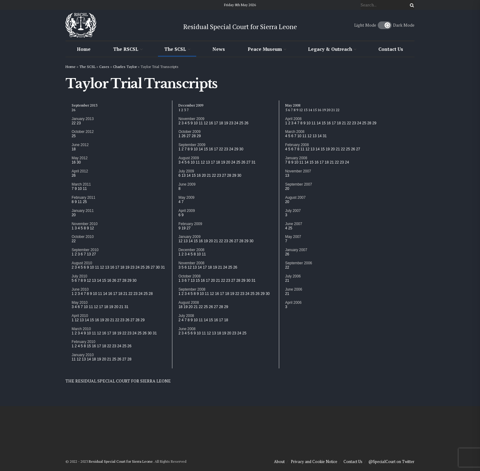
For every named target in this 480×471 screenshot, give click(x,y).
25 (74, 136)
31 (163, 267)
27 (94, 254)
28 (124, 280)
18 (74, 149)
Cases (104, 66)
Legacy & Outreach (330, 49)
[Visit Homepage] (81, 25)
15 (104, 280)
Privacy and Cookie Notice (314, 461)
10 (80, 189)
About (279, 461)
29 (129, 280)
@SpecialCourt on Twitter (391, 461)
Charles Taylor (125, 66)
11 (85, 189)
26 (73, 109)
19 (127, 267)
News (218, 49)
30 (79, 162)
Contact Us (390, 49)
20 (74, 215)
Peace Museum (265, 49)
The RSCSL (125, 49)
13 (89, 254)
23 (79, 123)
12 (92, 228)
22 (74, 123)
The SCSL (175, 49)
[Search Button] (411, 5)
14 (99, 280)
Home (84, 49)
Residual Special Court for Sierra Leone (121, 461)
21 (125, 294)
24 (138, 267)
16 (74, 162)
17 (117, 267)
